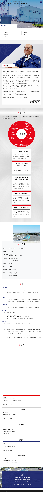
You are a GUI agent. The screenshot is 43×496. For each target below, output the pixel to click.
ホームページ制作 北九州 (4, 495)
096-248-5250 (9, 437)
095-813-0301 (9, 453)
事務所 (5, 36)
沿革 (25, 34)
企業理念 (25, 32)
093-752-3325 (15, 263)
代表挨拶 (6, 32)
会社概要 (6, 34)
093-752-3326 (9, 422)
